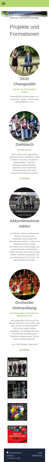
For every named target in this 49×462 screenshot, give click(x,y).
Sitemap (10, 455)
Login (40, 452)
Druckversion (14, 452)
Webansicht (37, 455)
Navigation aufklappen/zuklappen (24, 3)
